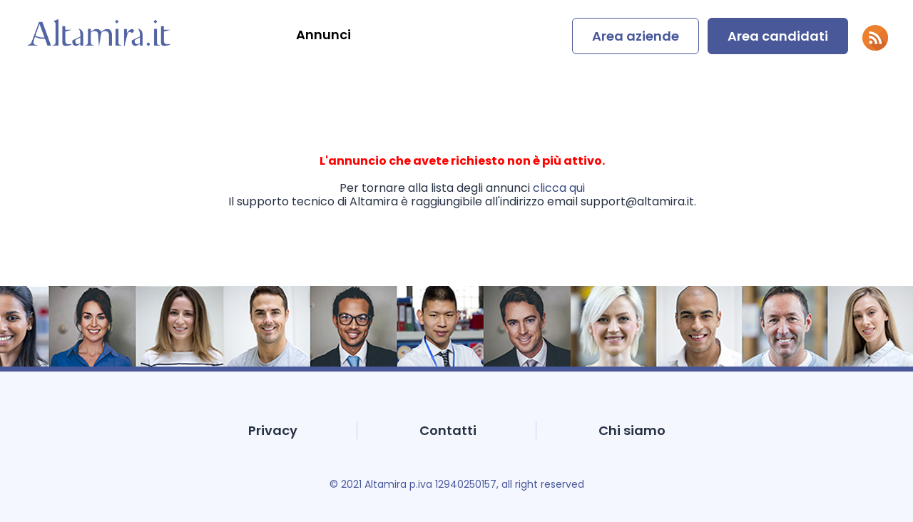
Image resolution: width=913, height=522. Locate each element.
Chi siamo (631, 430)
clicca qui (559, 188)
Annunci (323, 35)
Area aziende (635, 36)
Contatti (447, 430)
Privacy (272, 430)
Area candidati (778, 36)
